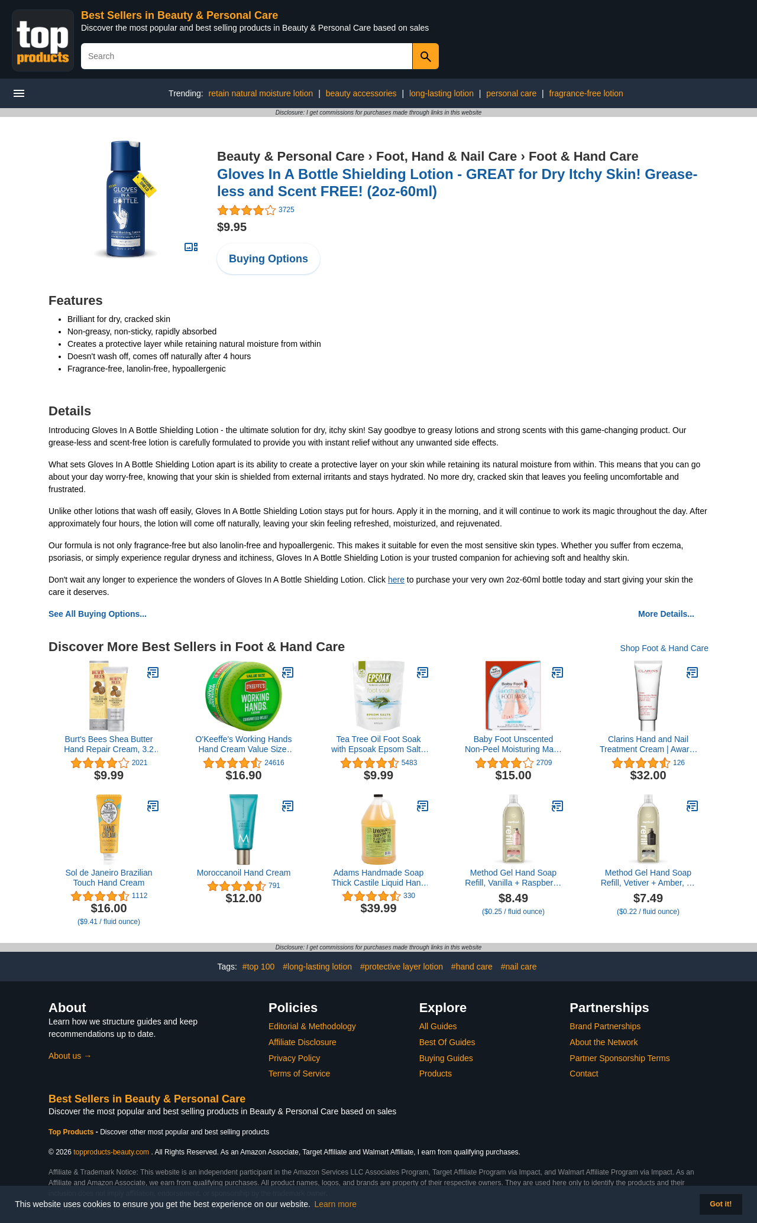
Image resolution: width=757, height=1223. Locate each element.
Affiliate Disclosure (302, 1042)
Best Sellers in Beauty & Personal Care (179, 15)
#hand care (472, 966)
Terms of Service (299, 1073)
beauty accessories (361, 93)
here (396, 579)
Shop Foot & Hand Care (664, 648)
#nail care (519, 966)
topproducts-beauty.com (111, 1152)
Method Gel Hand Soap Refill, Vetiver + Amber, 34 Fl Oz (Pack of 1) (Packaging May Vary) (648, 878)
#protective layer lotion (401, 966)
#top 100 (258, 966)
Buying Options (268, 259)
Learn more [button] (336, 1204)
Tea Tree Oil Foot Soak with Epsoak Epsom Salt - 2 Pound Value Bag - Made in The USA (378, 744)
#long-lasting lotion (317, 966)
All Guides (438, 1026)
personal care (511, 93)
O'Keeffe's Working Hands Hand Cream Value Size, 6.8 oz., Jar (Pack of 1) (244, 744)
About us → (70, 1056)
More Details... (666, 614)
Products (435, 1073)
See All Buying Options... (97, 614)
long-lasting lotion (441, 93)
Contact (584, 1073)
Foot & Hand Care (584, 156)
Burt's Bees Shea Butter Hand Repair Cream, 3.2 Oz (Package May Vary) (109, 744)
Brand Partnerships (605, 1026)
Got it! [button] (721, 1204)
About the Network (604, 1042)
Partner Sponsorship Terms (619, 1058)
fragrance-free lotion (586, 93)
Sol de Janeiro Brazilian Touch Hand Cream (108, 877)
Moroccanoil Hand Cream (244, 872)
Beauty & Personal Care (290, 156)
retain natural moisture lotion (261, 93)
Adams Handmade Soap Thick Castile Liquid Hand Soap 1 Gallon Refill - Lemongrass (379, 878)
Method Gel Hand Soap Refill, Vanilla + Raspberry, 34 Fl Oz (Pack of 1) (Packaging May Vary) (513, 878)
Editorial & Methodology (312, 1026)
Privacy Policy (294, 1058)
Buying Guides (446, 1058)
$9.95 (232, 226)
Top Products (72, 1132)
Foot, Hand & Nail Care (446, 156)
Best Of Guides (447, 1042)
